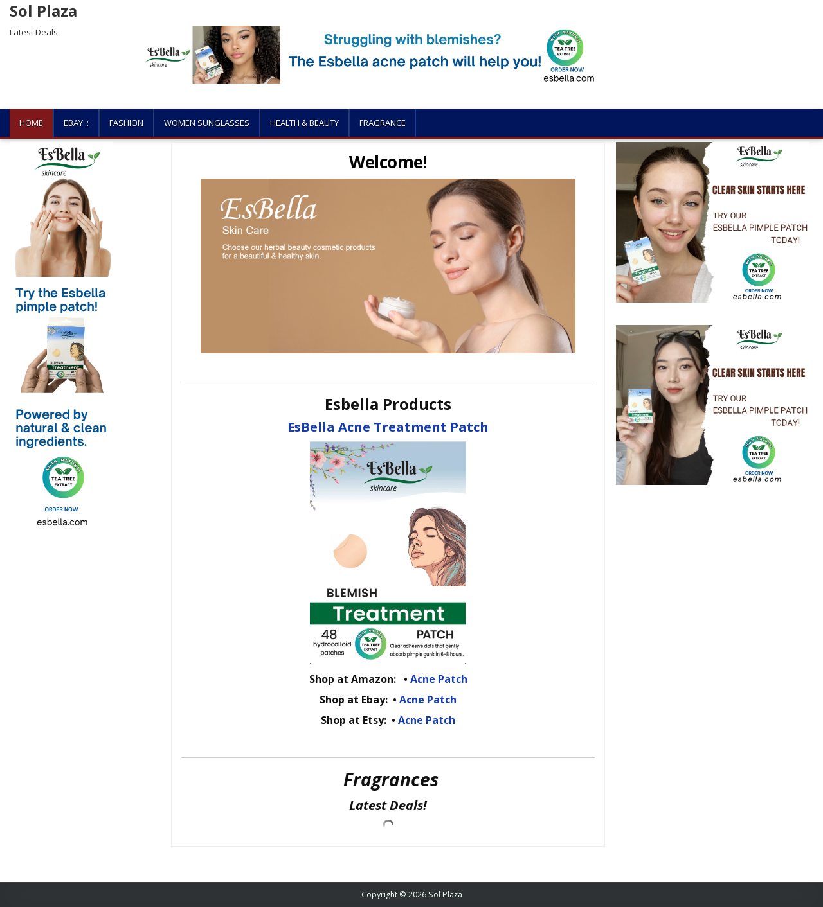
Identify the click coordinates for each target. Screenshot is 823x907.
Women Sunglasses (206, 122)
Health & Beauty (304, 122)
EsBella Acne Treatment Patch (388, 427)
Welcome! (388, 161)
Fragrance (382, 122)
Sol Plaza (43, 10)
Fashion (126, 122)
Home (31, 122)
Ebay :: (76, 122)
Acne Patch (438, 679)
